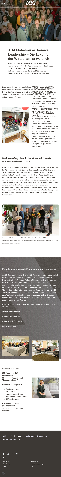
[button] (3, 473)
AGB (4, 466)
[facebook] (3, 454)
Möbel (5, 436)
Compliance (6, 464)
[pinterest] (12, 454)
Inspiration (42, 436)
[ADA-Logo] (30, 2)
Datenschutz (34, 461)
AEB (32, 466)
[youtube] (16, 454)
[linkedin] (3, 457)
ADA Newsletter (9, 439)
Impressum (6, 461)
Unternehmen (32, 436)
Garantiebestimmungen (37, 464)
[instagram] (8, 454)
